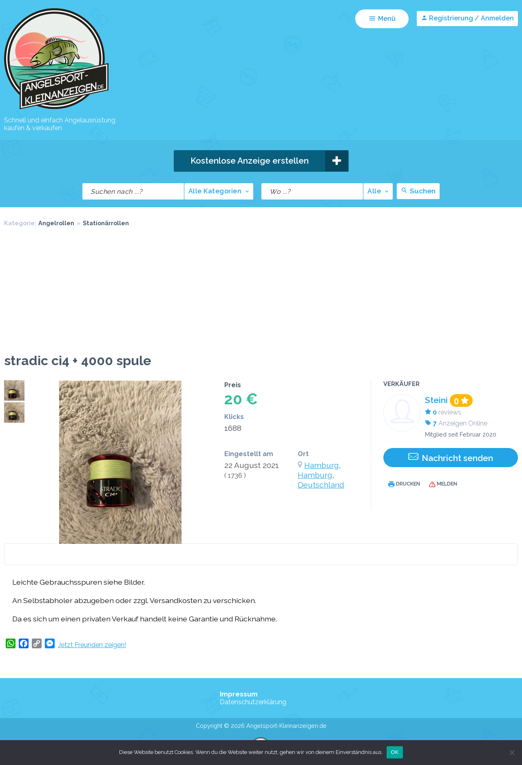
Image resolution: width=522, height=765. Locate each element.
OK (394, 752)
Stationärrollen (106, 223)
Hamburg (321, 465)
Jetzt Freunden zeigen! (92, 645)
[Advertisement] (261, 292)
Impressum (239, 694)
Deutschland (321, 484)
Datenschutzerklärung (253, 702)
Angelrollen (56, 223)
